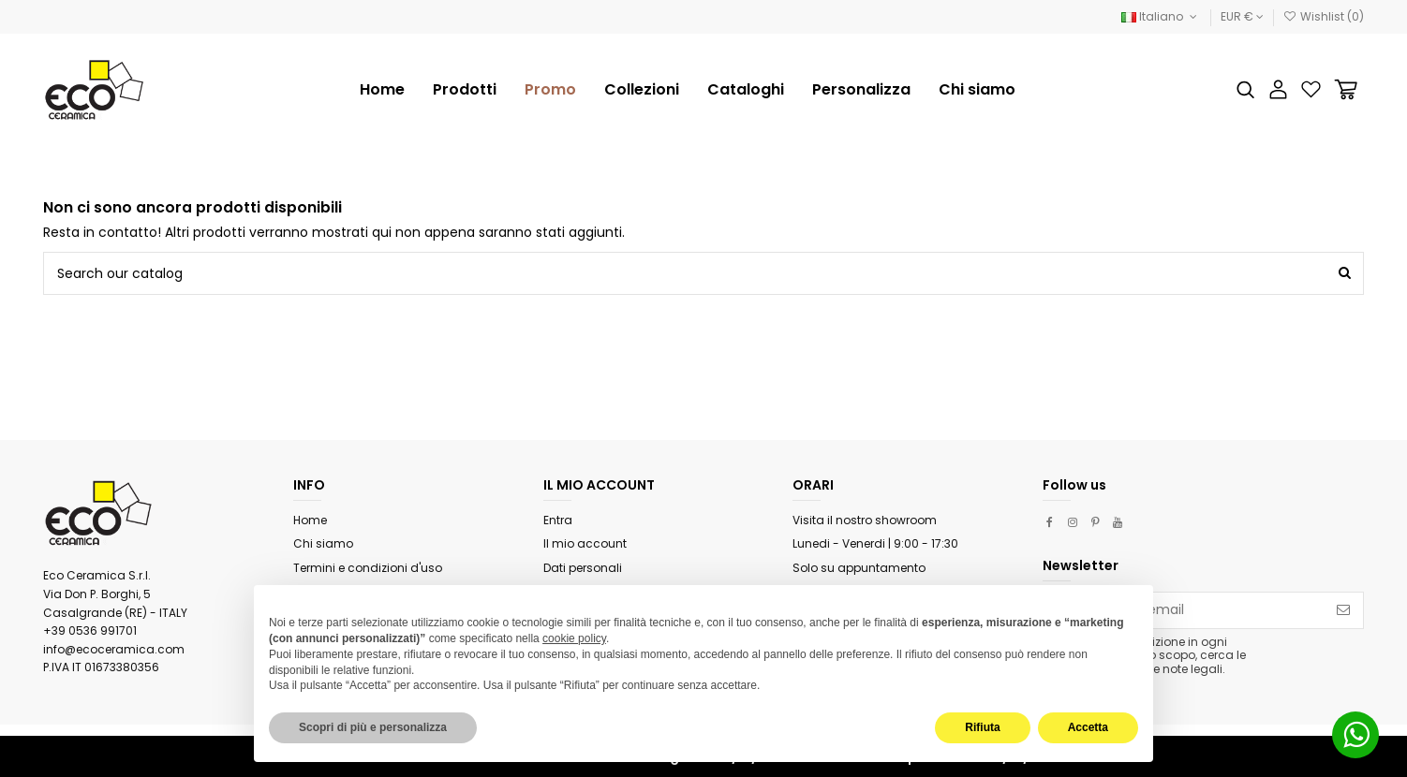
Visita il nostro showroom (864, 520)
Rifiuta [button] (982, 727)
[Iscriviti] (1343, 610)
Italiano (1160, 16)
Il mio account (585, 543)
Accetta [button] (1088, 727)
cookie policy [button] (574, 638)
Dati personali (582, 568)
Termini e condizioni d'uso (367, 568)
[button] (641, 89)
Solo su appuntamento (859, 568)
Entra (557, 520)
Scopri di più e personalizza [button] (373, 727)
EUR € (1242, 16)
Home (310, 520)
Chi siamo (323, 543)
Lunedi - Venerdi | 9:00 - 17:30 (875, 543)
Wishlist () (1323, 16)
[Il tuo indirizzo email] (1184, 610)
